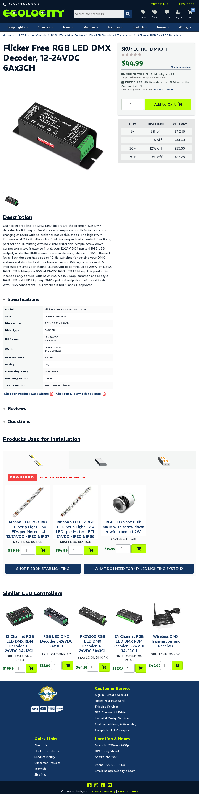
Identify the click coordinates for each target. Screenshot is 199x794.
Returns (123, 791)
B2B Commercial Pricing (111, 712)
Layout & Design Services (112, 718)
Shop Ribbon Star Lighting (43, 568)
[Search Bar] (103, 14)
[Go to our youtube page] (110, 785)
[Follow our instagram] (96, 785)
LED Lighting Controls (32, 35)
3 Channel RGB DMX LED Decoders (159, 35)
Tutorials (159, 4)
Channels (44, 27)
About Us (40, 745)
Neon (67, 27)
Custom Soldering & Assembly (115, 724)
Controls (139, 27)
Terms (134, 791)
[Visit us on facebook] (89, 785)
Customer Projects (47, 763)
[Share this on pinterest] (103, 785)
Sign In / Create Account (111, 695)
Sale (155, 17)
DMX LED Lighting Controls (68, 35)
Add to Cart (165, 104)
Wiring (183, 27)
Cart (190, 17)
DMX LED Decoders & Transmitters (111, 35)
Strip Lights (16, 27)
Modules (89, 27)
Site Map (40, 774)
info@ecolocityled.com (119, 771)
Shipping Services (107, 707)
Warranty (109, 791)
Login (178, 17)
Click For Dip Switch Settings (78, 394)
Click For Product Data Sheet (26, 394)
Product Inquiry (44, 757)
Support (167, 17)
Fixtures (114, 27)
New (143, 17)
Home (10, 35)
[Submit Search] (128, 14)
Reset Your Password (110, 701)
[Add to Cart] (138, 548)
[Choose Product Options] (43, 550)
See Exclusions (162, 89)
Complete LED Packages (112, 730)
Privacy (96, 791)
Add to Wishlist (182, 67)
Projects (186, 4)
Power (161, 27)
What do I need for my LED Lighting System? (139, 568)
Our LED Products (46, 751)
